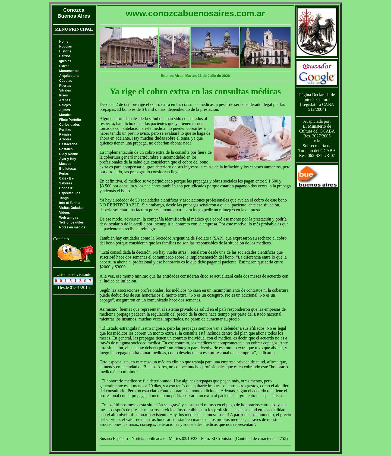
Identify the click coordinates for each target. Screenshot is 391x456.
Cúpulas (65, 81)
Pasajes (65, 134)
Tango (64, 198)
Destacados (68, 144)
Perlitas (65, 129)
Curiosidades (69, 125)
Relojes (65, 105)
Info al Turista (69, 203)
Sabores (65, 183)
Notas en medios (72, 227)
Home (63, 41)
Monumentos (69, 71)
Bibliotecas (68, 169)
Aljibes (64, 110)
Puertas (65, 85)
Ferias (64, 173)
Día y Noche (68, 154)
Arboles (65, 139)
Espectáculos (69, 193)
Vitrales (65, 90)
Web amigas (68, 217)
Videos (64, 213)
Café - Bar (67, 178)
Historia (65, 51)
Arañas (64, 100)
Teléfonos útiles (71, 222)
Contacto (61, 239)
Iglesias (65, 61)
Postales (65, 149)
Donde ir (65, 188)
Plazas (64, 66)
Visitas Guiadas (71, 208)
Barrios (65, 56)
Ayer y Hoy (67, 159)
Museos (65, 164)
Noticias (65, 46)
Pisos (63, 95)
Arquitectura (68, 76)
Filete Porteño (70, 120)
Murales (65, 115)
